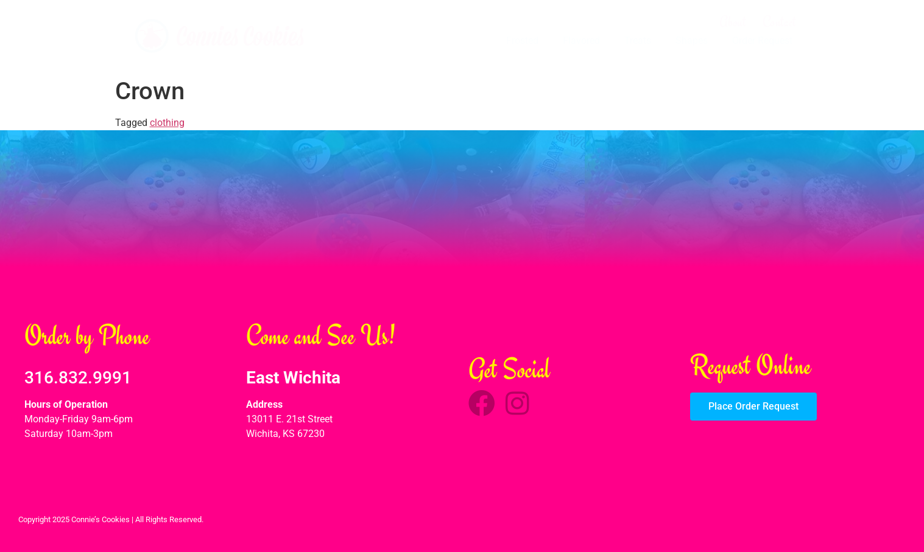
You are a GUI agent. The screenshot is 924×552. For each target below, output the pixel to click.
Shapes (691, 40)
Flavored (581, 40)
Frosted (522, 40)
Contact (780, 22)
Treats (637, 40)
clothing (167, 122)
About (733, 22)
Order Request (762, 40)
